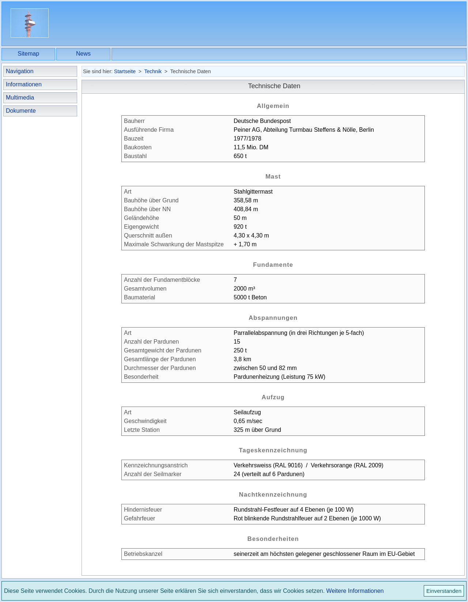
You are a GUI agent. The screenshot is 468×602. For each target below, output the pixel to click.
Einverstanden (443, 591)
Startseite (125, 71)
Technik (152, 71)
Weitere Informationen (355, 591)
